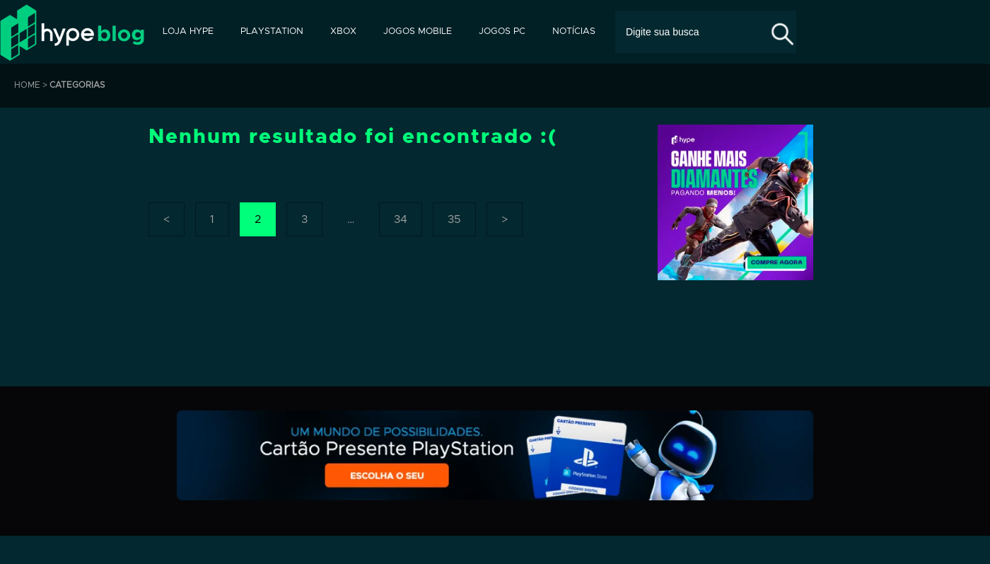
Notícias (573, 31)
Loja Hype (188, 31)
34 (400, 219)
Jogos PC (502, 31)
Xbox (343, 31)
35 (454, 219)
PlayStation (271, 31)
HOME (27, 85)
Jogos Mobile (417, 31)
